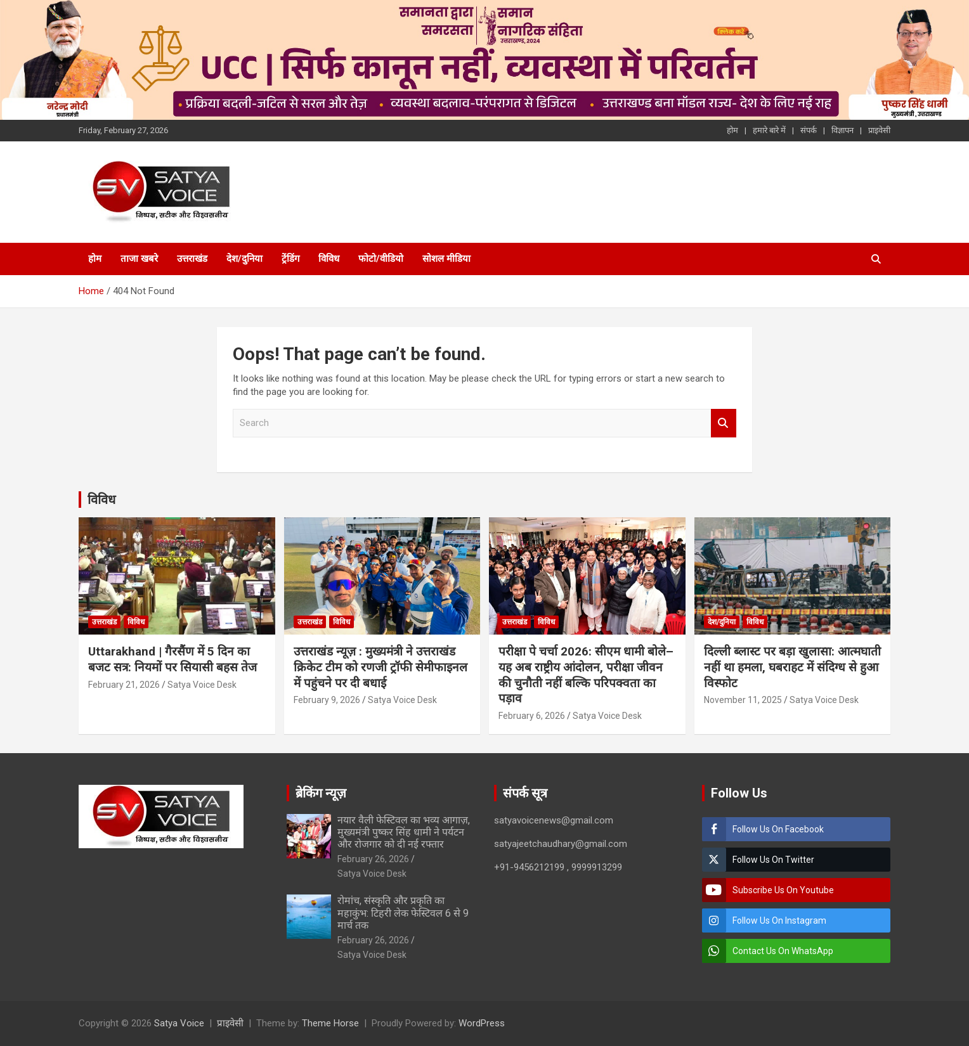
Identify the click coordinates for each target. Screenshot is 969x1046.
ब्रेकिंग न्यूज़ (321, 793)
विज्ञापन (842, 130)
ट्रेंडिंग (290, 258)
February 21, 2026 (124, 685)
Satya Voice (179, 1023)
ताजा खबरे (139, 258)
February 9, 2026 (327, 700)
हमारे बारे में (769, 130)
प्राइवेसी (879, 130)
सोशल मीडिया (446, 258)
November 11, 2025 (743, 700)
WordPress (481, 1023)
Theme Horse (330, 1023)
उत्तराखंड (192, 258)
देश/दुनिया (244, 258)
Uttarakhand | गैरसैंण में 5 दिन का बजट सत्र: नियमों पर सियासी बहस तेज (172, 659)
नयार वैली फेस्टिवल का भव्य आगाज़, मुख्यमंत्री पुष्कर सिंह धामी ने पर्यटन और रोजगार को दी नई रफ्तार (403, 832)
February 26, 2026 (373, 859)
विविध (328, 258)
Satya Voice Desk (202, 685)
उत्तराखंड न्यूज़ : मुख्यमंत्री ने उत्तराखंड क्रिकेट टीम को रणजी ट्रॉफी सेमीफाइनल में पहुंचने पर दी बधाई (380, 667)
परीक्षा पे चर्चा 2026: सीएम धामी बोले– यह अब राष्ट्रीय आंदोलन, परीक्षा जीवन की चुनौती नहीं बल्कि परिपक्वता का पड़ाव (585, 675)
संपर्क (808, 130)
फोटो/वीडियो (380, 258)
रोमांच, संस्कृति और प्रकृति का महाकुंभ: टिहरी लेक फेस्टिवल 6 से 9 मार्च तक (403, 912)
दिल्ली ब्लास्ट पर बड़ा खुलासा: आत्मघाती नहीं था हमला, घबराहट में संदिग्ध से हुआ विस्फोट (792, 667)
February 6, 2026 (531, 716)
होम (732, 130)
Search (723, 423)
